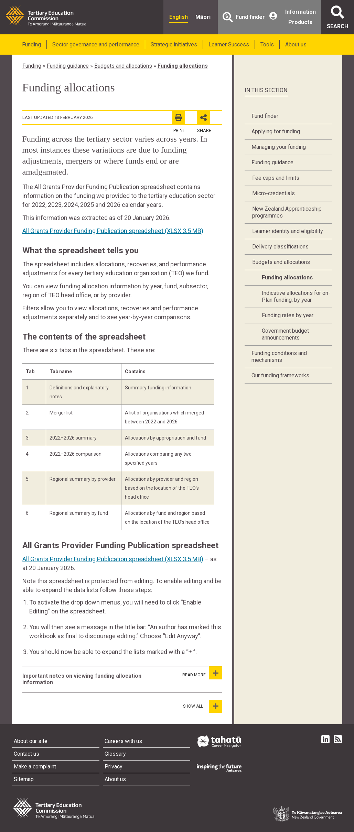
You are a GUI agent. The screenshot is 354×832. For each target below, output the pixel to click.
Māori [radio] (203, 17)
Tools (267, 44)
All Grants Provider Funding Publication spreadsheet (112, 230)
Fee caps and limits (275, 178)
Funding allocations (183, 66)
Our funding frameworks (280, 375)
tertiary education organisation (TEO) (134, 273)
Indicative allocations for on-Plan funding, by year (296, 296)
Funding (31, 44)
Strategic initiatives (174, 44)
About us (296, 44)
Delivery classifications (280, 246)
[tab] (97, 679)
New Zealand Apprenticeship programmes (287, 212)
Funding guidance (68, 66)
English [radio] (178, 17)
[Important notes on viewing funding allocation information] (215, 672)
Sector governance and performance (95, 44)
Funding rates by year (287, 315)
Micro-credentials (273, 193)
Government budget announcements (285, 334)
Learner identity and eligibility (287, 231)
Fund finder (264, 116)
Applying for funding (275, 131)
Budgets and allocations (123, 66)
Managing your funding (278, 147)
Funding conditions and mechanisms (279, 356)
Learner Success (228, 44)
